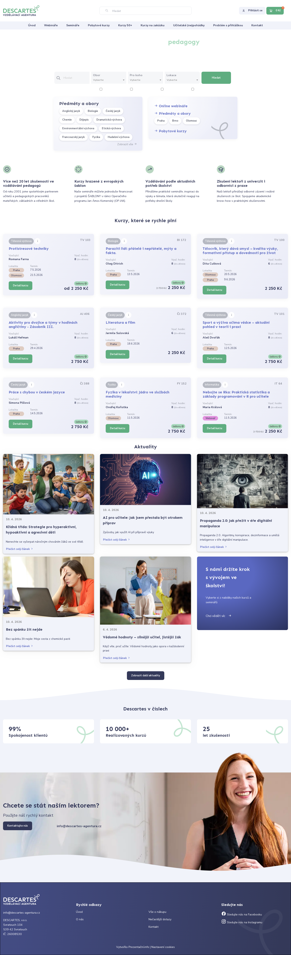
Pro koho (136, 75)
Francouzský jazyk (73, 137)
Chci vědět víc (219, 616)
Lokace (171, 75)
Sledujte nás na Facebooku (241, 914)
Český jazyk (113, 111)
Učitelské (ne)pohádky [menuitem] (189, 25)
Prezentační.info (139, 947)
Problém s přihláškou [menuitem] (228, 25)
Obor (96, 75)
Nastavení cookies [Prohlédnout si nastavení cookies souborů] (163, 947)
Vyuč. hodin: (81, 255)
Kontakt (153, 927)
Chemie (67, 120)
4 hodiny (137, 89)
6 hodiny (168, 89)
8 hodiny (199, 89)
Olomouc (191, 121)
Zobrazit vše (127, 144)
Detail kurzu (20, 285)
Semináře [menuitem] (72, 25)
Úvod (79, 912)
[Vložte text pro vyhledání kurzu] (76, 78)
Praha (160, 121)
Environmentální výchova (78, 128)
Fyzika (96, 137)
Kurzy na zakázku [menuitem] (152, 25)
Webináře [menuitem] (51, 25)
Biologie (93, 111)
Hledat (216, 78)
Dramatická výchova (109, 120)
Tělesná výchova (21, 241)
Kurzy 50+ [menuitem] (125, 25)
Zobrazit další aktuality (145, 675)
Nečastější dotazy (160, 919)
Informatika (212, 385)
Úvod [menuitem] (32, 25)
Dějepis (84, 120)
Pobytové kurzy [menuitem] (99, 25)
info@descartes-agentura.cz (79, 826)
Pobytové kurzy (170, 131)
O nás (80, 919)
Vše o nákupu (157, 912)
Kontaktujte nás (17, 826)
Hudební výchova (118, 137)
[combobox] (109, 80)
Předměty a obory (172, 113)
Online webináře (171, 106)
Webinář (210, 418)
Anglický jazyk (71, 111)
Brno (175, 121)
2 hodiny (107, 89)
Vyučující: (14, 255)
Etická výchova (111, 128)
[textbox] (109, 80)
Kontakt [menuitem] (257, 25)
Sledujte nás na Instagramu (241, 922)
